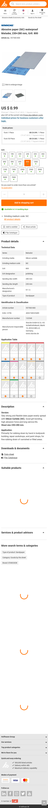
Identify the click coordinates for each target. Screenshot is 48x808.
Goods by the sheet (34, 18)
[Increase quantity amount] (43, 194)
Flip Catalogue (10, 233)
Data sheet (7, 454)
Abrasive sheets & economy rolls (13, 18)
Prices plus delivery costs (33, 115)
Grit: (3, 150)
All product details (12, 219)
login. (3, 121)
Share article (29, 227)
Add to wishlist (10, 227)
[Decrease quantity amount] (4, 194)
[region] (24, 95)
